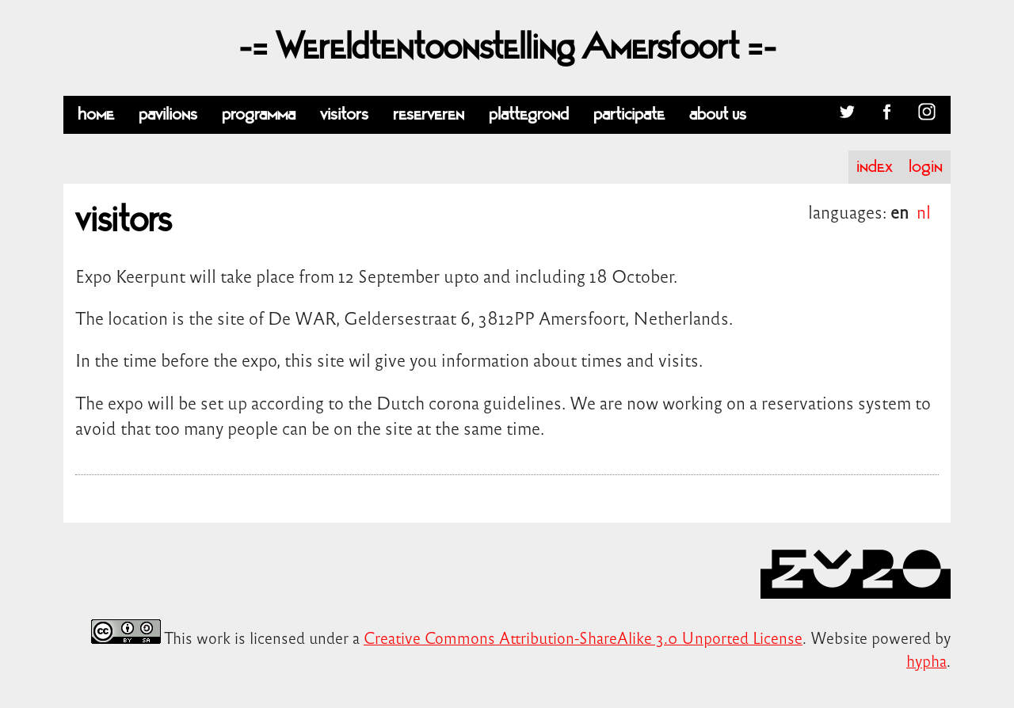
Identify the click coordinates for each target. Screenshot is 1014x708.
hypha (926, 660)
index (874, 166)
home (96, 114)
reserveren (428, 114)
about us (717, 114)
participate (629, 114)
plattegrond (529, 114)
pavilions (168, 114)
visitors (344, 114)
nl (924, 211)
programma (258, 114)
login (926, 166)
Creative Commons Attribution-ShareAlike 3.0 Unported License (583, 637)
